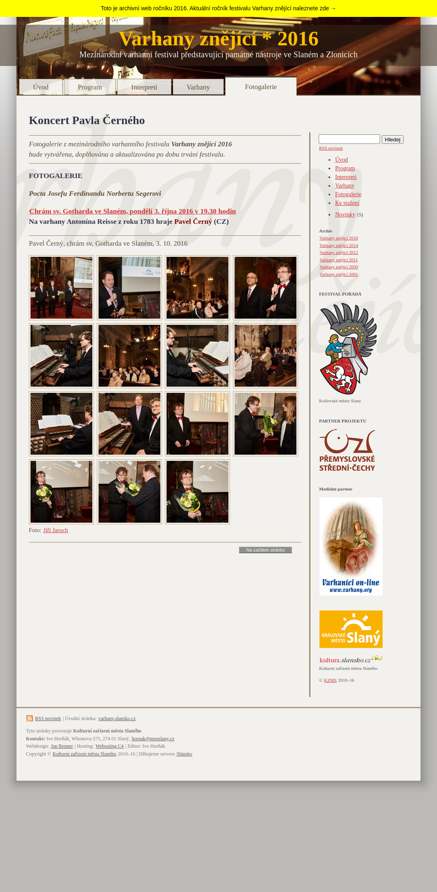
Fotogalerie (261, 87)
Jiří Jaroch (55, 530)
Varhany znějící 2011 (339, 259)
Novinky (345, 214)
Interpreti (144, 87)
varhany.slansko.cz (117, 718)
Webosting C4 (110, 746)
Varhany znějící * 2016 (218, 38)
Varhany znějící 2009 (339, 266)
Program (90, 87)
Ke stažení (347, 203)
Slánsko (184, 754)
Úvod (41, 87)
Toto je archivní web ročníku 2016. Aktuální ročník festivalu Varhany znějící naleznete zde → (218, 8)
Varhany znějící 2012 (339, 252)
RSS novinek (331, 148)
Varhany (198, 87)
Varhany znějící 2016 (339, 237)
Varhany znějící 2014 (339, 245)
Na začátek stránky (265, 549)
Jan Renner (62, 746)
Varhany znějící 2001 (339, 274)
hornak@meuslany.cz (153, 739)
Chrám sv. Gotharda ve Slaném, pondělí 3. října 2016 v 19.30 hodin (132, 211)
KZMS (330, 680)
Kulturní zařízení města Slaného (84, 754)
